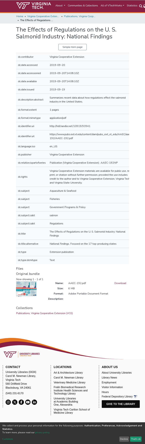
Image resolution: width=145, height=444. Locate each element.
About (59, 5)
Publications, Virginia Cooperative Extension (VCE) (80, 16)
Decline (124, 439)
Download (120, 283)
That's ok (136, 439)
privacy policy (42, 432)
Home (19, 16)
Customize (7, 439)
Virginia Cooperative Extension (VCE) (43, 16)
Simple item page (73, 47)
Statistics (132, 5)
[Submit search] (141, 6)
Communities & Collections (83, 5)
